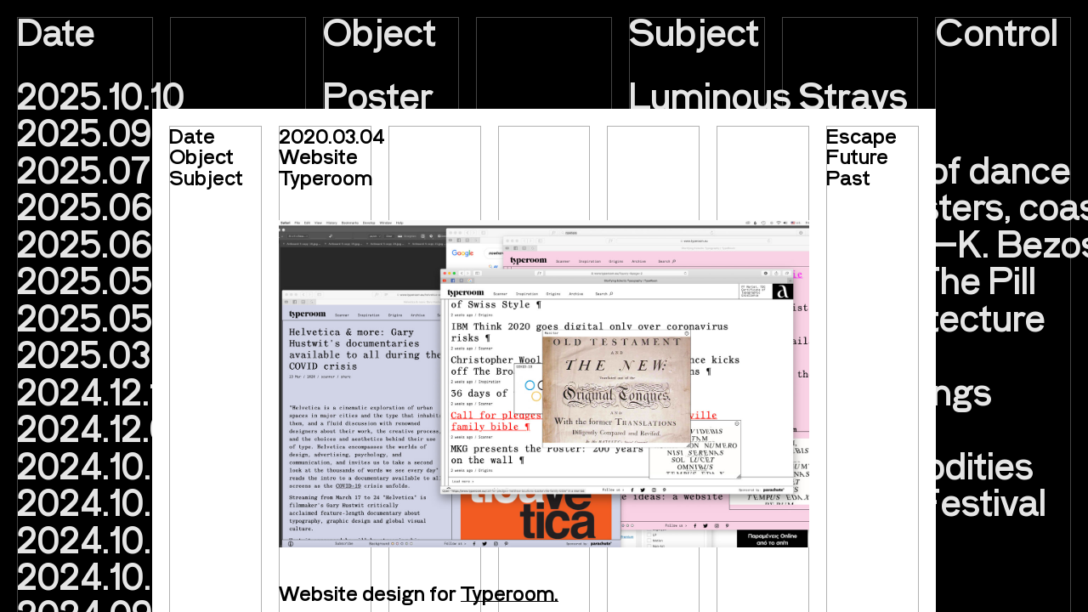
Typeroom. (509, 593)
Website (318, 156)
